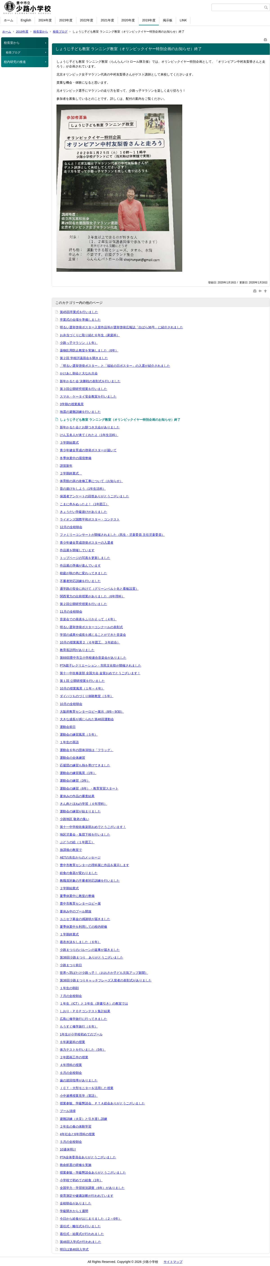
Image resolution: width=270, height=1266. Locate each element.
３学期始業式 (69, 442)
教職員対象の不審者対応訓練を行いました (90, 880)
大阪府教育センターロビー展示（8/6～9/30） (92, 711)
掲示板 (167, 20)
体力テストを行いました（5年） (83, 1049)
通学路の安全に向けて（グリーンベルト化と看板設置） (99, 588)
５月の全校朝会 (71, 1142)
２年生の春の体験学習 (75, 1126)
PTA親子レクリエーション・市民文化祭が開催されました (100, 665)
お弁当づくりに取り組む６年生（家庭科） (90, 335)
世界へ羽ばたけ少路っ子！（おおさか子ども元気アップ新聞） (104, 973)
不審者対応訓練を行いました (80, 581)
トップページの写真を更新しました (85, 558)
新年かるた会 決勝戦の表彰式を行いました (90, 381)
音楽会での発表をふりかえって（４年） (88, 619)
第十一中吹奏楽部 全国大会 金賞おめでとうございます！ (100, 673)
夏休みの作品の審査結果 (77, 796)
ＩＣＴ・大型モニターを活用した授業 (86, 1088)
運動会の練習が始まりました (80, 811)
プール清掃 (68, 1111)
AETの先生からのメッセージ (80, 857)
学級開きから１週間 (74, 1211)
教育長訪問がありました (77, 650)
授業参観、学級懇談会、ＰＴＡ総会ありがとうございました (102, 1103)
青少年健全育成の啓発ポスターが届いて (88, 450)
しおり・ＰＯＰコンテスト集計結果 (85, 1011)
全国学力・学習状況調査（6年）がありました (92, 1188)
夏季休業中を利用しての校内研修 (83, 926)
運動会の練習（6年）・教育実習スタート (89, 788)
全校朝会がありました (75, 1203)
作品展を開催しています (77, 550)
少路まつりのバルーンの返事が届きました (90, 950)
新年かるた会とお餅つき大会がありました (90, 427)
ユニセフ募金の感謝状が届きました (85, 919)
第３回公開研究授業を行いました (83, 389)
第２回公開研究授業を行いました (83, 604)
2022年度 (86, 20)
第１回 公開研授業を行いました (82, 681)
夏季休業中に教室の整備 (77, 896)
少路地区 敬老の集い (74, 819)
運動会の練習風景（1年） (78, 773)
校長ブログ (60, 31)
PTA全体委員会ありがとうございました (88, 1157)
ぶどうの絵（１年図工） (77, 842)
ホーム (8, 20)
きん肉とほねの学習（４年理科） (83, 803)
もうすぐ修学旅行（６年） (79, 1026)
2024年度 (45, 20)
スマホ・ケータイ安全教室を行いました (88, 396)
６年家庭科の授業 (72, 1042)
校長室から (40, 31)
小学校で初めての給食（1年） (81, 1180)
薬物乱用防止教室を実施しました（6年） (89, 350)
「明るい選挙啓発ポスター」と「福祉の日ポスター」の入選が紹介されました (115, 365)
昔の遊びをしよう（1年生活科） (83, 488)
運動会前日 (68, 727)
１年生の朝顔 (69, 988)
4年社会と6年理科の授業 (77, 1134)
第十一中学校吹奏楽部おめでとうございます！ (93, 827)
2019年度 (148, 20)
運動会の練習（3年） (75, 780)
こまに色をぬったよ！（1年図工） (84, 504)
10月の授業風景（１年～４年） (82, 688)
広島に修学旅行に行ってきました (83, 1019)
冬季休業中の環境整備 (75, 458)
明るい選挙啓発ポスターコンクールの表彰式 (91, 627)
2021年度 (107, 20)
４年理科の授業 (71, 1065)
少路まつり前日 (71, 965)
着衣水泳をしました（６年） (80, 942)
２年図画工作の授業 (74, 1057)
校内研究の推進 (15, 62)
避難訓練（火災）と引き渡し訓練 (83, 1119)
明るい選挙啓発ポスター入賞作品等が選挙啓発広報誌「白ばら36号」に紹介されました (121, 327)
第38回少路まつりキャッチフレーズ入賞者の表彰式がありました (106, 980)
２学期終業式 (71, 473)
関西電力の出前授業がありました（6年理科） (92, 596)
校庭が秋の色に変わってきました (83, 573)
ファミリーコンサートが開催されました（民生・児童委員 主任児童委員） (112, 534)
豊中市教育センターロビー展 (80, 903)
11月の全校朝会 (71, 611)
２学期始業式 (69, 888)
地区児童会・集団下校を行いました (85, 834)
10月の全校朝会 (71, 704)
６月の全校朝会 (71, 1073)
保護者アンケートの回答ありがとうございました (94, 496)
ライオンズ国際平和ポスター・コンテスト (90, 519)
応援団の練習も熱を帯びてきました (85, 765)
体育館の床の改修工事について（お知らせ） (91, 481)
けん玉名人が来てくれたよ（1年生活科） (89, 435)
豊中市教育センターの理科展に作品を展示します (94, 865)
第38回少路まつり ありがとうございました (91, 957)
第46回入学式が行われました (80, 1242)
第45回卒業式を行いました (79, 312)
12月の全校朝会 (71, 527)
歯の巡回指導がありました (79, 1080)
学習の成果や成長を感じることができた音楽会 (93, 634)
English (26, 20)
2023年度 (65, 20)
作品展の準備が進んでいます (80, 565)
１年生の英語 (69, 742)
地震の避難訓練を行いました (80, 412)
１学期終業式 (69, 934)
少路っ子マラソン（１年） (79, 343)
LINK (183, 20)
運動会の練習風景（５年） (79, 734)
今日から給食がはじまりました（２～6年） (91, 1218)
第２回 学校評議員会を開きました (84, 358)
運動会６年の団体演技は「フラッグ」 (86, 750)
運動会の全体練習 (72, 757)
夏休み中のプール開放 (75, 911)
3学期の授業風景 (72, 404)
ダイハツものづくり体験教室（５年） (86, 696)
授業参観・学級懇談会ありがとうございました (93, 1172)
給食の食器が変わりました (79, 873)
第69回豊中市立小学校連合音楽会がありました (93, 657)
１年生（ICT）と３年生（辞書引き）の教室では (94, 1003)
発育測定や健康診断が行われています (86, 1195)
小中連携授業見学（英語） (79, 1095)
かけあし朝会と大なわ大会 (79, 373)
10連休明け (68, 1149)
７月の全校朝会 (71, 996)
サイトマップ (173, 1262)
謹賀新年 (66, 465)
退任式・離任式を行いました (80, 1226)
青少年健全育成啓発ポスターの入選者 (86, 542)
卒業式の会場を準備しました (80, 319)
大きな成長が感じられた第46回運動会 (87, 719)
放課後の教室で (71, 850)
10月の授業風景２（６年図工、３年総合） (90, 642)
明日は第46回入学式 (74, 1249)
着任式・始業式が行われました (82, 1234)
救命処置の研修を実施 (75, 1165)
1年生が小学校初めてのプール (81, 1034)
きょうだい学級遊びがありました (83, 512)
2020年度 (128, 20)
